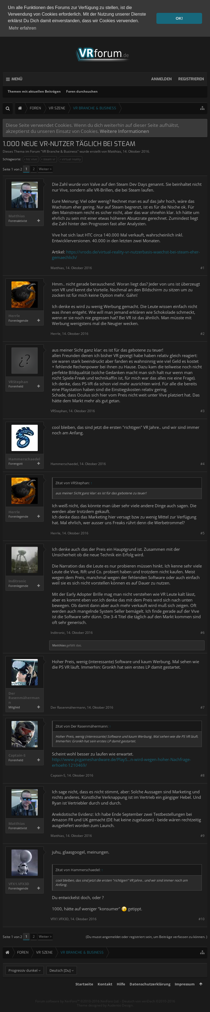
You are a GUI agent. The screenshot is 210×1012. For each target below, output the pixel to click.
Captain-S (16, 754)
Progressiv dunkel (22, 979)
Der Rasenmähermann (24, 697)
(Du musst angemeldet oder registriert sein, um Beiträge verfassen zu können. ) (146, 936)
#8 (202, 775)
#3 (202, 410)
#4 (202, 463)
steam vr (49, 159)
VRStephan (18, 381)
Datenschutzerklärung (150, 992)
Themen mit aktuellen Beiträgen (34, 90)
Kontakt (105, 992)
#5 (202, 532)
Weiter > (45, 168)
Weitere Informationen (124, 130)
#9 (202, 835)
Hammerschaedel (24, 458)
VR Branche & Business (59, 150)
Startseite (84, 992)
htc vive (30, 159)
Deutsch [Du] (60, 979)
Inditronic (17, 580)
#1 (202, 267)
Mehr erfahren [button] (22, 28)
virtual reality (70, 159)
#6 (202, 632)
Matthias (114, 150)
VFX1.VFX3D (18, 883)
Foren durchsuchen (82, 90)
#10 (202, 918)
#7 (202, 707)
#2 (202, 333)
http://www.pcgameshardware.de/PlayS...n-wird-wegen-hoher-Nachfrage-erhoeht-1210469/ (121, 761)
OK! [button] (179, 18)
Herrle (14, 315)
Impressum (185, 992)
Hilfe (121, 992)
